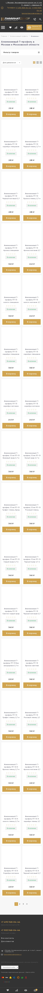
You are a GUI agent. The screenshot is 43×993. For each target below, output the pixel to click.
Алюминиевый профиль (19, 36)
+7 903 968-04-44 (10, 930)
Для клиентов (7, 941)
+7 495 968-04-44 (23, 8)
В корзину (11, 114)
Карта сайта (30, 972)
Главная (4, 36)
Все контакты (7, 938)
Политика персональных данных (12, 972)
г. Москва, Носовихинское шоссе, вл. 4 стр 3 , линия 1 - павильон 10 (24, 4)
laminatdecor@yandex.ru (32, 13)
